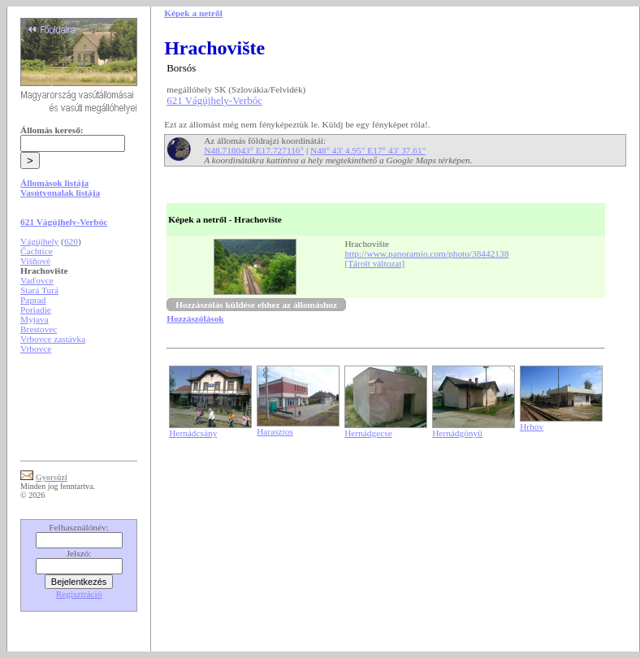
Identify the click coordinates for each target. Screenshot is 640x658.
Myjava (34, 319)
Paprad (32, 300)
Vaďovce (37, 280)
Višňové (35, 261)
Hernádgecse (368, 433)
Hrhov (531, 426)
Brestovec (38, 329)
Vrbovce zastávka (52, 339)
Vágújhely (39, 241)
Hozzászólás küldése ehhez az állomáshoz (256, 305)
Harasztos (275, 431)
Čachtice (36, 251)
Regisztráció (79, 594)
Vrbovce (35, 348)
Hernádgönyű (457, 433)
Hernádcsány (193, 433)
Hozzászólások (194, 318)
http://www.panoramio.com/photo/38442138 (426, 253)
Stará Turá (39, 290)
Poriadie (35, 309)
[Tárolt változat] (374, 263)
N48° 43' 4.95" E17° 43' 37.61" (368, 150)
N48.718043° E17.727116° (254, 150)
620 (71, 241)
